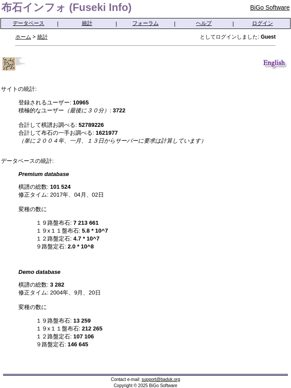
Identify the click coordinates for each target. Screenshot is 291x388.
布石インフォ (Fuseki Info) (66, 7)
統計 (87, 23)
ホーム (23, 37)
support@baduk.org (161, 379)
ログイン (262, 23)
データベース (28, 23)
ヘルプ (204, 23)
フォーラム (145, 23)
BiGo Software (270, 7)
